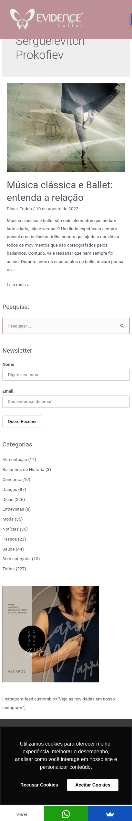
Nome (8, 364)
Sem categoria (16, 558)
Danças (9, 489)
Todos (8, 568)
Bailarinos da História (23, 469)
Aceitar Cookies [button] (92, 784)
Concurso (11, 479)
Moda (8, 519)
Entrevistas (13, 509)
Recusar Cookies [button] (39, 784)
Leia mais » (18, 284)
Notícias (10, 529)
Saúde (8, 549)
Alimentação (14, 459)
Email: (8, 391)
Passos (9, 539)
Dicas (7, 499)
